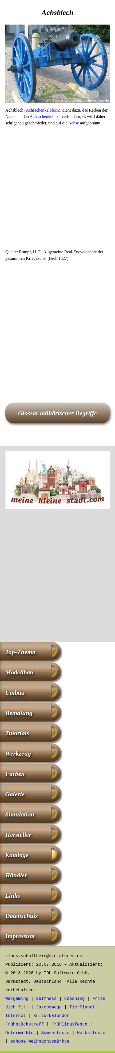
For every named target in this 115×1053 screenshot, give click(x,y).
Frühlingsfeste (69, 1024)
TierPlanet (82, 1007)
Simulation (19, 814)
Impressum (20, 936)
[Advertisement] (57, 189)
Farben (15, 773)
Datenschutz (21, 915)
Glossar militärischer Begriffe (57, 413)
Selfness (46, 998)
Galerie (15, 794)
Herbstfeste (91, 1033)
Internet (15, 1015)
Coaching (74, 998)
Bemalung (19, 712)
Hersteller (18, 834)
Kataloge (17, 854)
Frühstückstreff (24, 1024)
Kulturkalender (51, 1015)
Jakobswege (49, 1007)
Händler (16, 875)
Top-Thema (20, 652)
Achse (73, 123)
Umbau (15, 692)
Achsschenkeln (42, 116)
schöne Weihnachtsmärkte (39, 1041)
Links (12, 895)
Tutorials (17, 733)
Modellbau (19, 672)
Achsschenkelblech (42, 110)
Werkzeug (18, 753)
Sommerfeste (55, 1033)
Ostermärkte (19, 1033)
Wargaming (16, 998)
